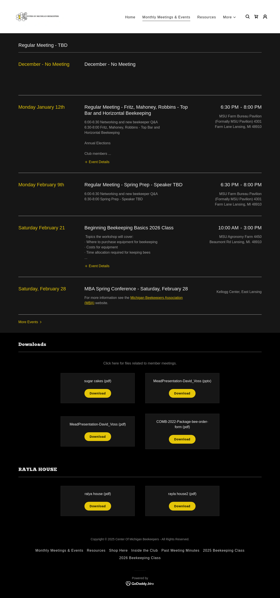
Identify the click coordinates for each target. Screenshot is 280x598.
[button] (229, 17)
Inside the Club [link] (144, 550)
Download (98, 393)
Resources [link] (206, 17)
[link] (37, 16)
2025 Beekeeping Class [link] (224, 550)
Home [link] (130, 17)
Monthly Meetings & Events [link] (166, 17)
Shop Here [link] (118, 550)
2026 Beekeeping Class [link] (140, 558)
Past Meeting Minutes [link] (180, 550)
